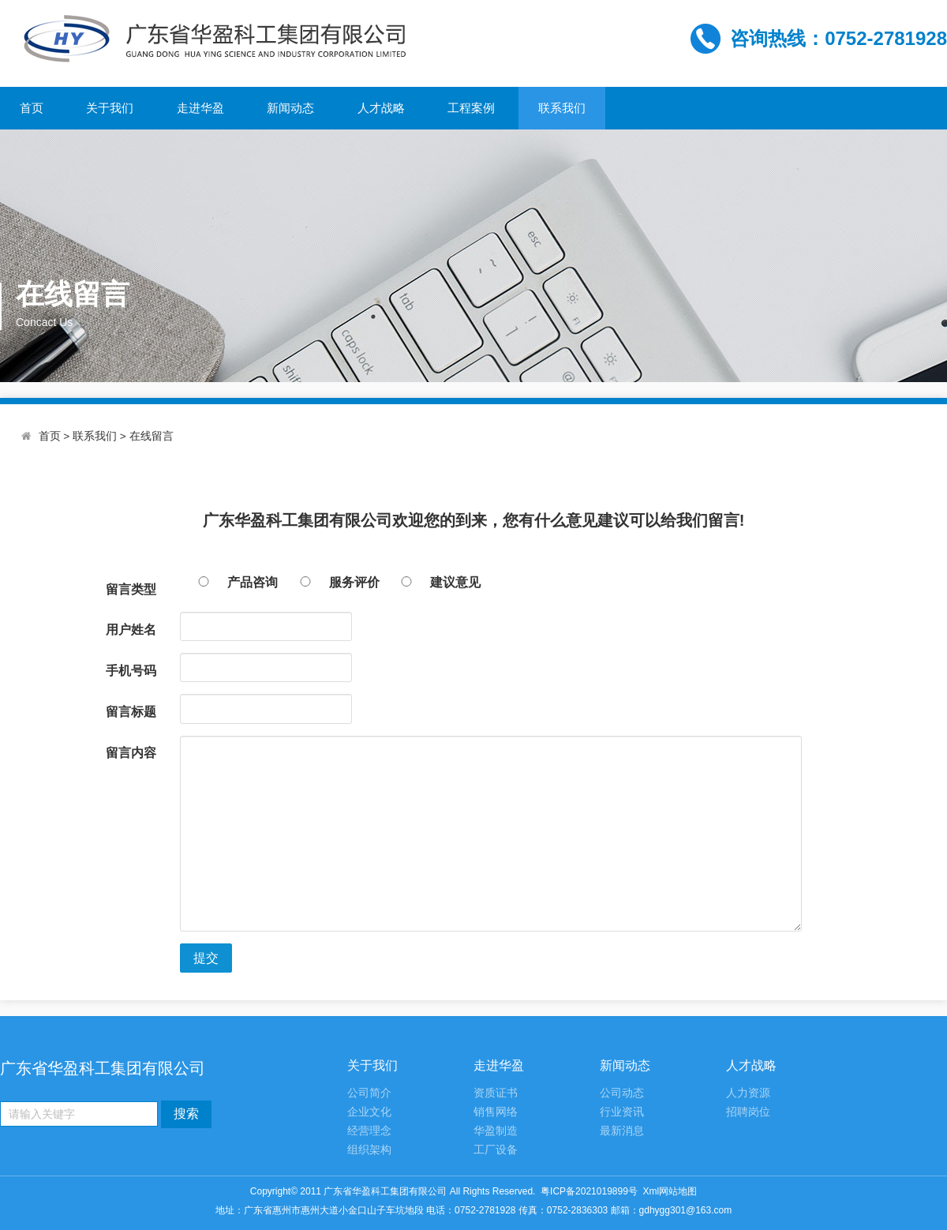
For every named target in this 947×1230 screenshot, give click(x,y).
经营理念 (369, 1131)
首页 (31, 107)
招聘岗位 (748, 1112)
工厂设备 (496, 1150)
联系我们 (562, 107)
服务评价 (331, 582)
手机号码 (131, 670)
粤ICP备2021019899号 (589, 1191)
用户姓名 (131, 629)
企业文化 (369, 1112)
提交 (206, 958)
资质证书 (496, 1093)
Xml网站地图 (670, 1191)
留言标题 (131, 711)
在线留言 (151, 436)
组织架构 (369, 1150)
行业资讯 (622, 1112)
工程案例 (471, 107)
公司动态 (622, 1093)
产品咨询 (229, 582)
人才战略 (381, 107)
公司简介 (369, 1093)
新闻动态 (290, 107)
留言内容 (131, 752)
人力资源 (748, 1093)
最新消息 (622, 1131)
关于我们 (109, 107)
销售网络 (496, 1112)
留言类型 (131, 589)
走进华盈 (200, 107)
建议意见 (432, 582)
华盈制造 (496, 1131)
